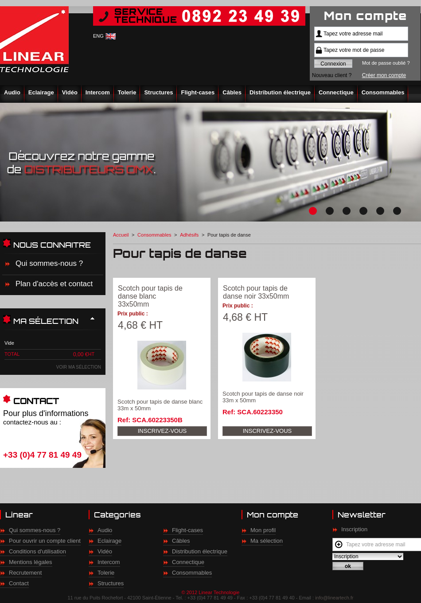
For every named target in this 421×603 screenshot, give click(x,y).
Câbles (232, 92)
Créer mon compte (384, 75)
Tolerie (127, 92)
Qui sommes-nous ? (49, 263)
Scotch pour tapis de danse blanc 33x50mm (150, 296)
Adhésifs (189, 234)
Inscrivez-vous (162, 431)
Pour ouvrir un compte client (45, 540)
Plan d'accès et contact (54, 284)
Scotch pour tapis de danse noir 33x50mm (256, 292)
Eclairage (41, 92)
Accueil (121, 234)
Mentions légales (30, 562)
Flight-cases (197, 92)
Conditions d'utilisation (37, 551)
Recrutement (25, 572)
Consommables (383, 92)
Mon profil (263, 530)
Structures (158, 92)
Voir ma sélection (78, 367)
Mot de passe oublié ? (386, 63)
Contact (19, 583)
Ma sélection (266, 540)
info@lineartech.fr (334, 597)
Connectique (336, 92)
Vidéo (70, 92)
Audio (12, 92)
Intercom (98, 92)
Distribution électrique (280, 92)
